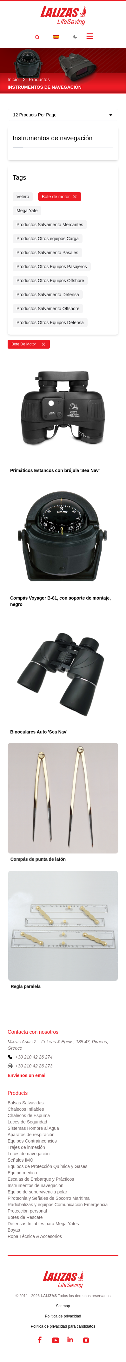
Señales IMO (20, 1160)
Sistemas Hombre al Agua (33, 1128)
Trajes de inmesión (26, 1147)
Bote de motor (59, 196)
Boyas (14, 1230)
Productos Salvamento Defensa (48, 294)
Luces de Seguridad (27, 1121)
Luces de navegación (29, 1153)
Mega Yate (27, 210)
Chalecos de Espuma (29, 1115)
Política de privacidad (63, 1316)
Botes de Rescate (25, 1217)
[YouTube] (55, 1340)
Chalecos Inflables (26, 1109)
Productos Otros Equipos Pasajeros (52, 266)
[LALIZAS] (63, 16)
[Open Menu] (89, 36)
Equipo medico (22, 1172)
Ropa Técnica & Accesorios (35, 1236)
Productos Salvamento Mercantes (50, 224)
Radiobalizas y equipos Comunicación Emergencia (58, 1204)
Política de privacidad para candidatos (63, 1326)
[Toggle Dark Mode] (75, 36)
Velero (23, 196)
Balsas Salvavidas (26, 1102)
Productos (39, 79)
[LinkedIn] (70, 1340)
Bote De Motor (28, 344)
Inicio (13, 79)
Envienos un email (27, 1075)
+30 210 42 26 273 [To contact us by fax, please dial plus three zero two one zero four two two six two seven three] (33, 1065)
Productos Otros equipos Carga (48, 238)
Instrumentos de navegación (52, 138)
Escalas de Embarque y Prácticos (41, 1179)
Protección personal (27, 1210)
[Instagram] (86, 1340)
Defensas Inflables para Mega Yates (43, 1223)
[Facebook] (40, 1340)
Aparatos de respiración (31, 1134)
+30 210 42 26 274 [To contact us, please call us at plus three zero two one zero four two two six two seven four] (33, 1057)
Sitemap (63, 1306)
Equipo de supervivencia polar (37, 1191)
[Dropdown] (56, 36)
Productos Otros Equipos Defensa (50, 322)
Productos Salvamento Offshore (48, 308)
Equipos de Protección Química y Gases (47, 1166)
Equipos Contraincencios (32, 1140)
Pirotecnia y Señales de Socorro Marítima (49, 1198)
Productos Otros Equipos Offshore (50, 280)
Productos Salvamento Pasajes (47, 252)
